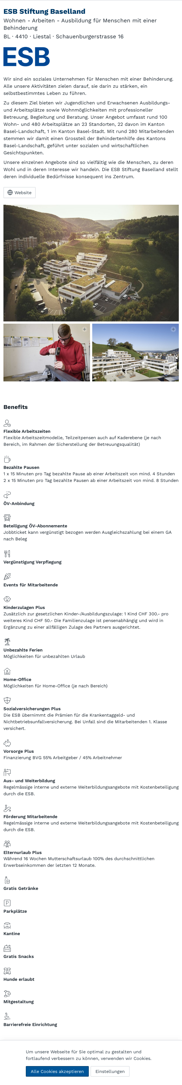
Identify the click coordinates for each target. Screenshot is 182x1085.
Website (19, 192)
